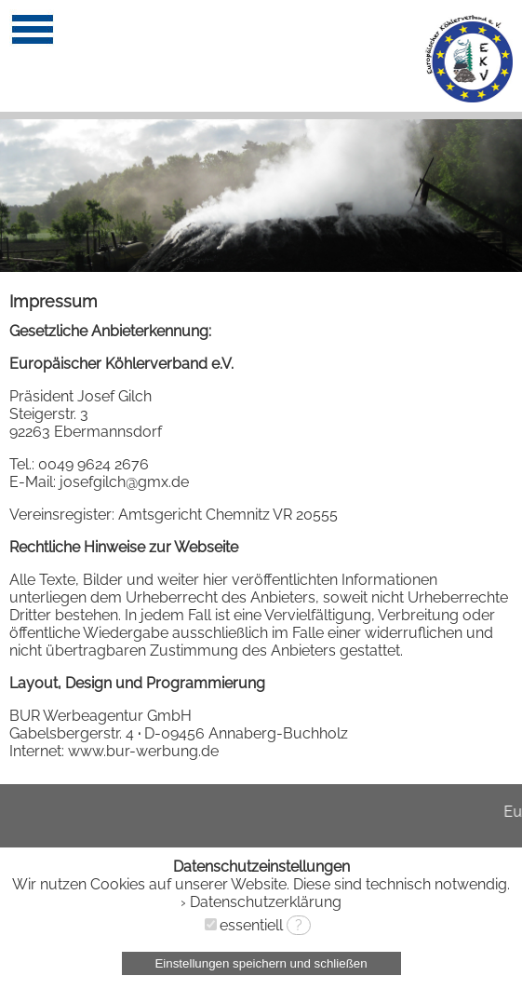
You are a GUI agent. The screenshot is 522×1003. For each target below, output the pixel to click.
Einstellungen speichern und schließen (260, 963)
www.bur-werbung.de (143, 751)
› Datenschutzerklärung (261, 902)
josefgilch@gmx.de (124, 482)
